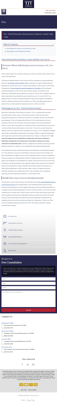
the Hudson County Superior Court (18, 83)
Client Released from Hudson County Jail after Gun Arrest (21, 48)
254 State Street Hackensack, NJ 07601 (13, 325)
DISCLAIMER (32, 390)
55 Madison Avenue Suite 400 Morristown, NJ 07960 (17, 333)
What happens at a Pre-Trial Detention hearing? (18, 51)
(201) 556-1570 (7, 328)
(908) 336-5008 (7, 336)
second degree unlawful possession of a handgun (26, 88)
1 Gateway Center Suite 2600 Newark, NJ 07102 (16, 341)
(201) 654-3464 (7, 344)
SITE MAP (24, 390)
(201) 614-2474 (50, 12)
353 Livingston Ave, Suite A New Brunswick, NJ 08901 (18, 349)
